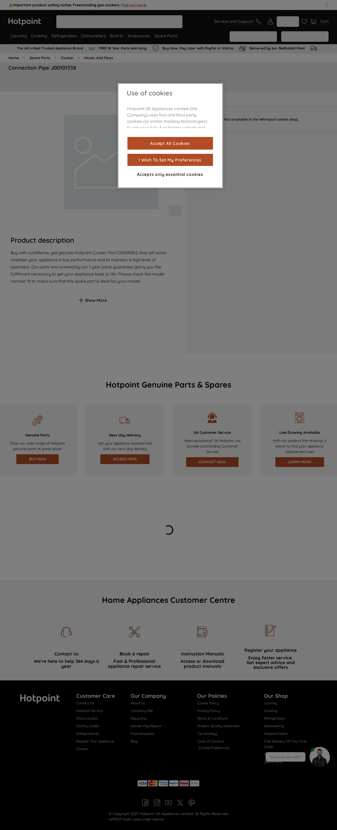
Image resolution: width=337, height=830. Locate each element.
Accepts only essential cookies (170, 174)
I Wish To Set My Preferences (170, 159)
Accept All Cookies (170, 143)
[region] (170, 135)
